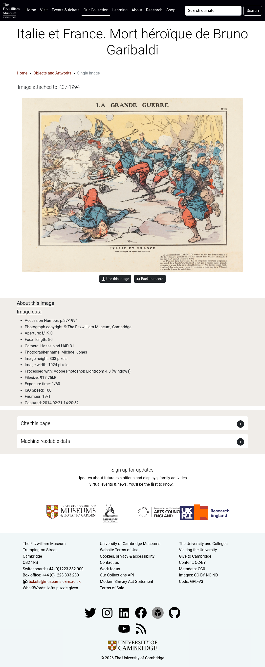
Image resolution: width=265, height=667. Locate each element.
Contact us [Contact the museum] (109, 562)
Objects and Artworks (52, 73)
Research (154, 10)
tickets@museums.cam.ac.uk (55, 581)
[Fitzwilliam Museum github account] (174, 612)
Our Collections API (117, 575)
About (137, 10)
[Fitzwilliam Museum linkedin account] (141, 612)
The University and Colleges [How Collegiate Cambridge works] (203, 543)
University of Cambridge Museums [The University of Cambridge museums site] (130, 543)
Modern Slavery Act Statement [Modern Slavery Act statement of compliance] (126, 581)
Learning (120, 10)
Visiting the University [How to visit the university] (198, 550)
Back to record (149, 279)
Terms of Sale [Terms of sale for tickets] (112, 588)
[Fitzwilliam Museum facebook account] (124, 612)
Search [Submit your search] (253, 10)
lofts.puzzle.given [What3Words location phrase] (62, 588)
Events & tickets (66, 10)
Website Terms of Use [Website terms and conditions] (119, 550)
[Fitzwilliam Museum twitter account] (91, 612)
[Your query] (213, 11)
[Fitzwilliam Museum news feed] (141, 628)
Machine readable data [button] (45, 441)
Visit (44, 10)
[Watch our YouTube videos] (124, 628)
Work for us (110, 569)
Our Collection (96, 10)
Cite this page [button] (35, 423)
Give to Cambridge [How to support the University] (195, 556)
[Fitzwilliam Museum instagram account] (107, 612)
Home (31, 9)
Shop (170, 10)
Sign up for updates (132, 470)
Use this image (115, 279)
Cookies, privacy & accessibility (127, 556)
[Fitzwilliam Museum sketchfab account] (158, 612)
